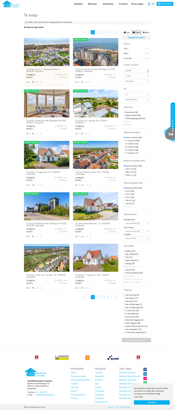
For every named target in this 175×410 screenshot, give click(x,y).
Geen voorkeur (134, 137)
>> (116, 32)
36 (77, 236)
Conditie (127, 234)
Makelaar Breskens (127, 372)
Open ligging (133, 323)
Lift (129, 257)
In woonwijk (132, 313)
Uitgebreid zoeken (136, 37)
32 (28, 288)
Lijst (127, 32)
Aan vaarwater (134, 329)
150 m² (130, 203)
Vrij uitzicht (132, 317)
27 (77, 133)
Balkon (130, 251)
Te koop (74, 398)
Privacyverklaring (125, 407)
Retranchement (101, 402)
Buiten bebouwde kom (136, 326)
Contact (123, 3)
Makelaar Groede (126, 398)
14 (77, 185)
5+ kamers (132, 153)
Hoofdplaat (99, 391)
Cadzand (98, 372)
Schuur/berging (134, 273)
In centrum (132, 310)
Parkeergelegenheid (135, 118)
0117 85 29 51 (165, 4)
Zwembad (130, 276)
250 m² (128, 206)
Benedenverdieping (134, 282)
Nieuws (74, 391)
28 (28, 185)
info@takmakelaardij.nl (45, 395)
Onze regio (138, 3)
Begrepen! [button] (152, 402)
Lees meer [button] (138, 396)
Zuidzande (99, 394)
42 (28, 82)
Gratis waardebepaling (80, 380)
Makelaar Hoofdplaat (128, 383)
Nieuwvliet (99, 376)
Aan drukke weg (134, 304)
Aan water (132, 298)
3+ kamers (132, 147)
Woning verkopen (78, 376)
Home (73, 372)
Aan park (131, 301)
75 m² (130, 197)
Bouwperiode (129, 219)
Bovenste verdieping (134, 279)
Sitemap (110, 407)
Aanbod (79, 3)
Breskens (99, 380)
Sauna (130, 270)
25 (77, 82)
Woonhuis (132, 112)
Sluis (97, 383)
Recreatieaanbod (78, 394)
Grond (128, 121)
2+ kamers (132, 143)
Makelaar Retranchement (130, 376)
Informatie (109, 3)
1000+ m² (131, 175)
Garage (130, 263)
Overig (128, 124)
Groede (98, 387)
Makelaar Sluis (125, 394)
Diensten (93, 3)
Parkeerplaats (132, 266)
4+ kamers (132, 150)
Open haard (132, 260)
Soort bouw (129, 227)
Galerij (136, 32)
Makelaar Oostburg (127, 387)
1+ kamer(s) (132, 140)
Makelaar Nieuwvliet (127, 380)
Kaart (146, 32)
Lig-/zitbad (132, 254)
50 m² (130, 194)
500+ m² (131, 172)
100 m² (130, 200)
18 (28, 133)
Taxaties (74, 383)
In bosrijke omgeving (136, 332)
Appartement (133, 115)
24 (28, 236)
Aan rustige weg (134, 307)
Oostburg (99, 398)
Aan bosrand (132, 295)
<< (85, 32)
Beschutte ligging (134, 320)
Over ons (74, 387)
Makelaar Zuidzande (127, 391)
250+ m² (131, 169)
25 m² (130, 191)
